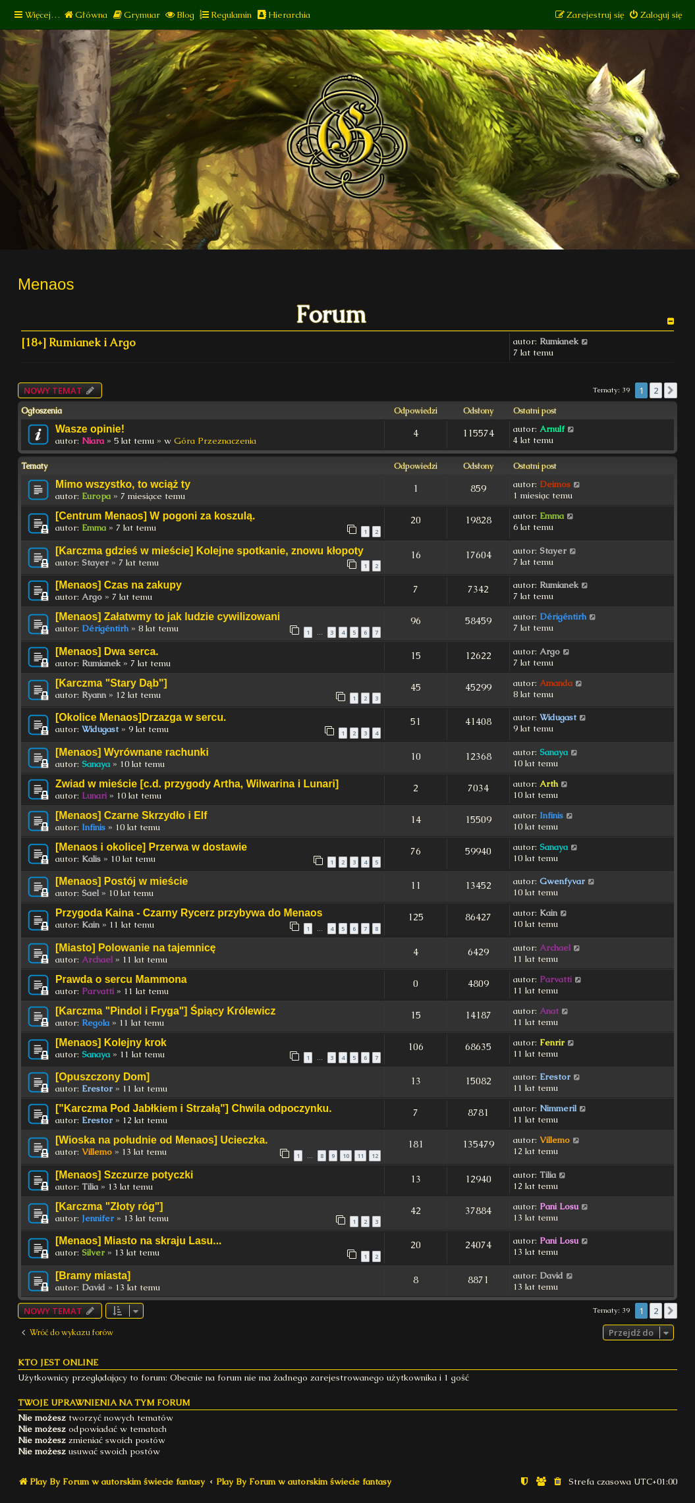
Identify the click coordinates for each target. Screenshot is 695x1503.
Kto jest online (58, 1362)
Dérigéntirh (105, 628)
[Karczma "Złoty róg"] (109, 1206)
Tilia (90, 1186)
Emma (94, 527)
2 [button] (655, 390)
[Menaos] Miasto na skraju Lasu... (138, 1240)
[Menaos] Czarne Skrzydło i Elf (131, 815)
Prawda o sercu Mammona (121, 979)
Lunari (94, 795)
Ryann (94, 694)
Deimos (555, 484)
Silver (93, 1252)
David (93, 1287)
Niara (93, 440)
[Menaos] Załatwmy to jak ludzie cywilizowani (167, 616)
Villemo (97, 1151)
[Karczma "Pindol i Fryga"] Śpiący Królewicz (165, 1010)
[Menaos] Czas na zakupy (118, 585)
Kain (90, 924)
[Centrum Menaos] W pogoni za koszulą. (155, 515)
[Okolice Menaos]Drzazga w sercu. (141, 717)
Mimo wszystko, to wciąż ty (122, 484)
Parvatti (98, 991)
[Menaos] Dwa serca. (107, 651)
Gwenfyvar (562, 881)
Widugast (100, 729)
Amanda (556, 683)
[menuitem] (85, 14)
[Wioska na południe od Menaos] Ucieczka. (161, 1140)
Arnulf (552, 429)
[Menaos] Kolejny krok (111, 1042)
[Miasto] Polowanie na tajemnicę (135, 947)
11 (360, 1155)
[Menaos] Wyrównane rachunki (132, 752)
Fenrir (552, 1042)
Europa (96, 496)
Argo (92, 596)
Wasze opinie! (90, 429)
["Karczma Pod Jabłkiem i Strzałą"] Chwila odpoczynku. (193, 1108)
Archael (97, 959)
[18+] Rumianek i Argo (78, 343)
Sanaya (96, 764)
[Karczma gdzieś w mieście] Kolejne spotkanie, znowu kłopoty (209, 550)
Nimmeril (558, 1108)
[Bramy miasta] (92, 1275)
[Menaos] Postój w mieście (121, 881)
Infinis (93, 827)
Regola (95, 1022)
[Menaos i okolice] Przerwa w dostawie (151, 847)
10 (346, 1155)
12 (375, 1155)
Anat (549, 1010)
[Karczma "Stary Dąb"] (111, 683)
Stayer (95, 562)
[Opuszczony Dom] (102, 1076)
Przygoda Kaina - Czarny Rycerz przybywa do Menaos (189, 912)
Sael (90, 893)
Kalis (91, 858)
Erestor (97, 1088)
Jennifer (98, 1218)
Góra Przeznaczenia (215, 440)
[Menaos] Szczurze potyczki (124, 1174)
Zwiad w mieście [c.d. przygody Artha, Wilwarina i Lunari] (197, 783)
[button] (670, 390)
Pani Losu (559, 1206)
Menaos (46, 284)
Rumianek (559, 341)
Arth (549, 783)
